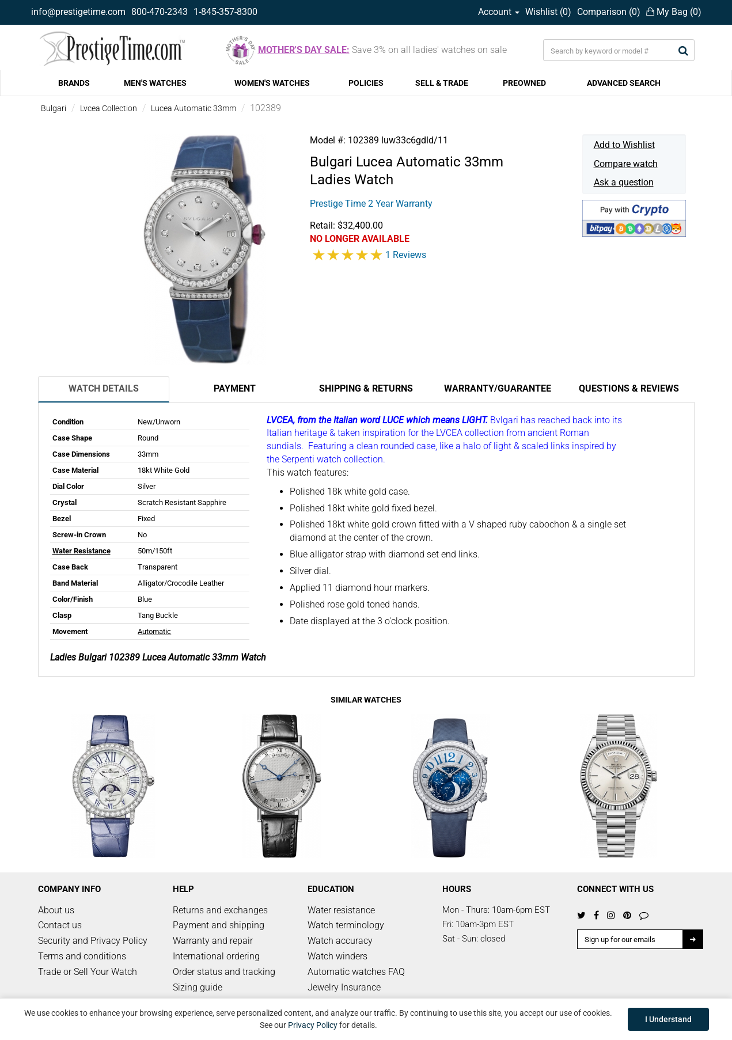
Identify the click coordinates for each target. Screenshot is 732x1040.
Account (498, 11)
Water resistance (341, 910)
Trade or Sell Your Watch (87, 971)
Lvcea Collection (108, 108)
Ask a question (624, 182)
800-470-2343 (159, 11)
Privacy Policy (312, 1025)
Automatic (154, 631)
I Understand (668, 1019)
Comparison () (608, 11)
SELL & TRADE (441, 83)
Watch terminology (346, 925)
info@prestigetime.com (78, 11)
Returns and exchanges (220, 910)
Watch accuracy (340, 940)
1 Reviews (405, 254)
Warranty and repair (213, 940)
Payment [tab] (235, 388)
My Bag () (673, 11)
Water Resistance (81, 550)
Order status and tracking (224, 971)
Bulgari (53, 108)
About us (56, 910)
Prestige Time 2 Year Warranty (371, 203)
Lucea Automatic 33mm (193, 108)
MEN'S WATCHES (155, 83)
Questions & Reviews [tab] (629, 388)
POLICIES (366, 83)
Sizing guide (197, 987)
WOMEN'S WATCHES (272, 83)
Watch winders (337, 956)
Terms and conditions (82, 956)
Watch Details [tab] (104, 388)
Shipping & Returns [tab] (366, 388)
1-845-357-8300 (225, 11)
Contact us (60, 925)
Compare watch (626, 163)
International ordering (216, 956)
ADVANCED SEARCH (624, 83)
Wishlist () (548, 11)
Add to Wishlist (624, 144)
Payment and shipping (218, 925)
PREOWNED (524, 83)
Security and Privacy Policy (92, 940)
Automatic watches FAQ (356, 971)
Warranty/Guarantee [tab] (497, 388)
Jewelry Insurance (344, 987)
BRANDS (74, 83)
